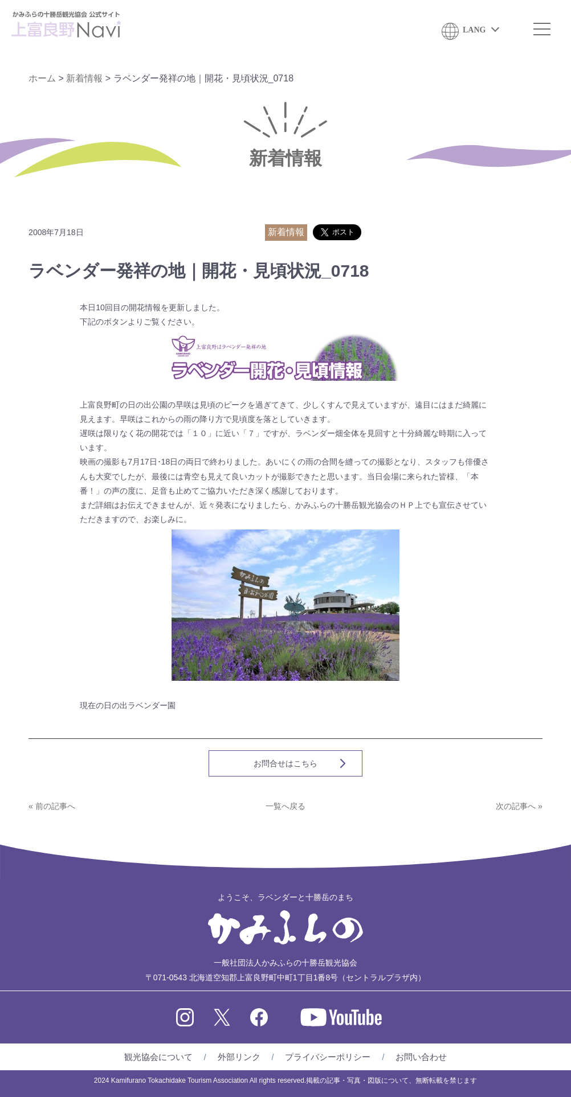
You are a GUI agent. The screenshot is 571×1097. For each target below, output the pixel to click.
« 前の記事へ (51, 806)
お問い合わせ (421, 1057)
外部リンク (239, 1057)
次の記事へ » (519, 806)
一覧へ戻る (285, 806)
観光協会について (158, 1057)
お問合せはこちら (285, 763)
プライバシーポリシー (327, 1057)
